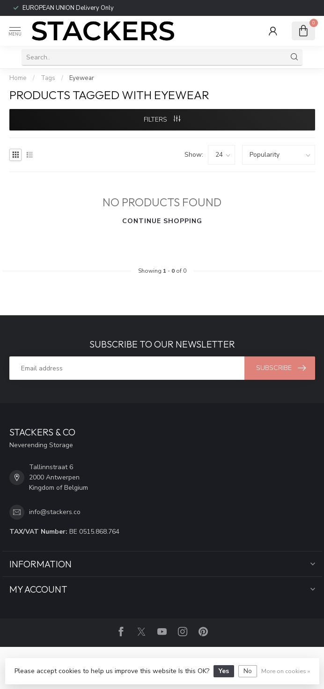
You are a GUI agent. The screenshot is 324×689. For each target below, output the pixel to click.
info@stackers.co (55, 512)
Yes (224, 671)
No (247, 671)
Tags (48, 78)
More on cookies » (285, 671)
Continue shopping (162, 221)
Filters (162, 119)
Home (18, 78)
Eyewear (81, 78)
